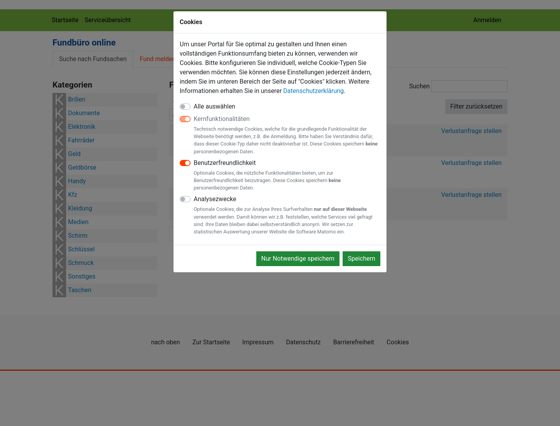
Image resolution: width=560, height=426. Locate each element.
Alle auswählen (214, 106)
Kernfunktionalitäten (287, 135)
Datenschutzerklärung (313, 91)
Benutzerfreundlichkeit (287, 175)
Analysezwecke (287, 215)
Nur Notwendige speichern (298, 258)
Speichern (361, 258)
